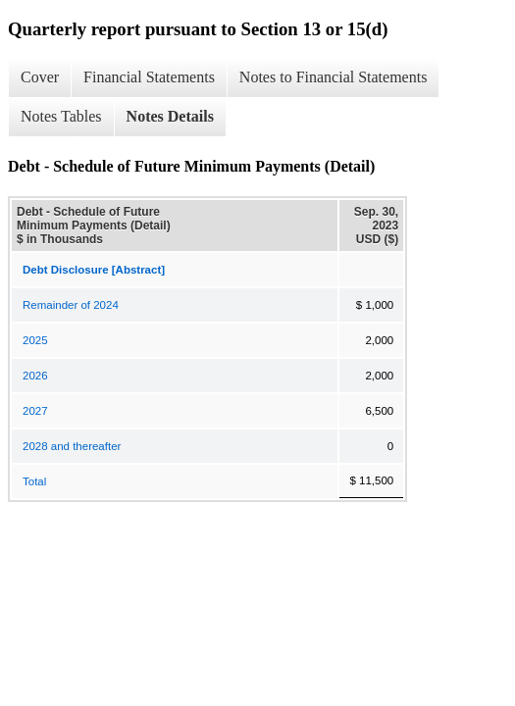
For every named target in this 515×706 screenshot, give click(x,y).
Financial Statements (149, 77)
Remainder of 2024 (71, 305)
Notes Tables (61, 116)
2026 (35, 375)
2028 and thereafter (72, 446)
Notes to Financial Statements (333, 77)
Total (34, 481)
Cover (40, 77)
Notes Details (170, 116)
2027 (35, 411)
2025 (35, 340)
